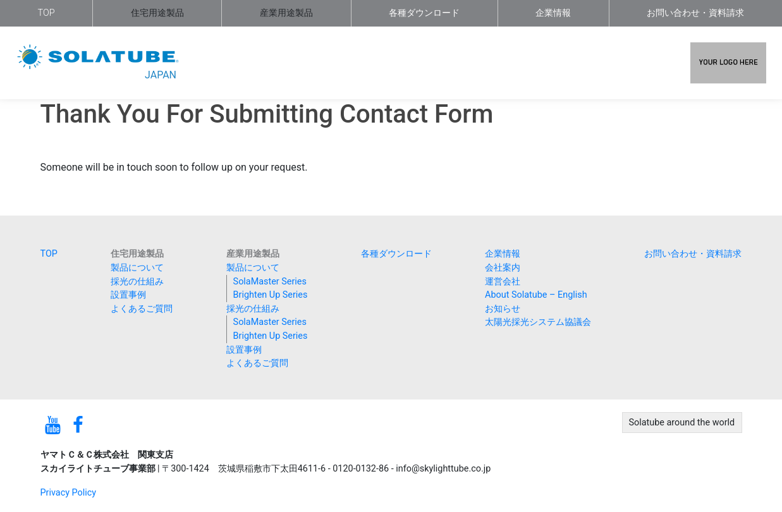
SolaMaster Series (270, 281)
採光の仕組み (137, 281)
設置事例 (128, 295)
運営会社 (502, 281)
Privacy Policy (68, 492)
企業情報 (553, 13)
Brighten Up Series (270, 295)
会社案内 (502, 267)
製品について (137, 267)
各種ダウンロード (424, 13)
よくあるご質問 (142, 308)
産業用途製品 (286, 13)
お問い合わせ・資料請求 (695, 13)
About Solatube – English (536, 295)
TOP (46, 13)
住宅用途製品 (157, 13)
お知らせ (502, 308)
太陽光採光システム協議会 (538, 322)
